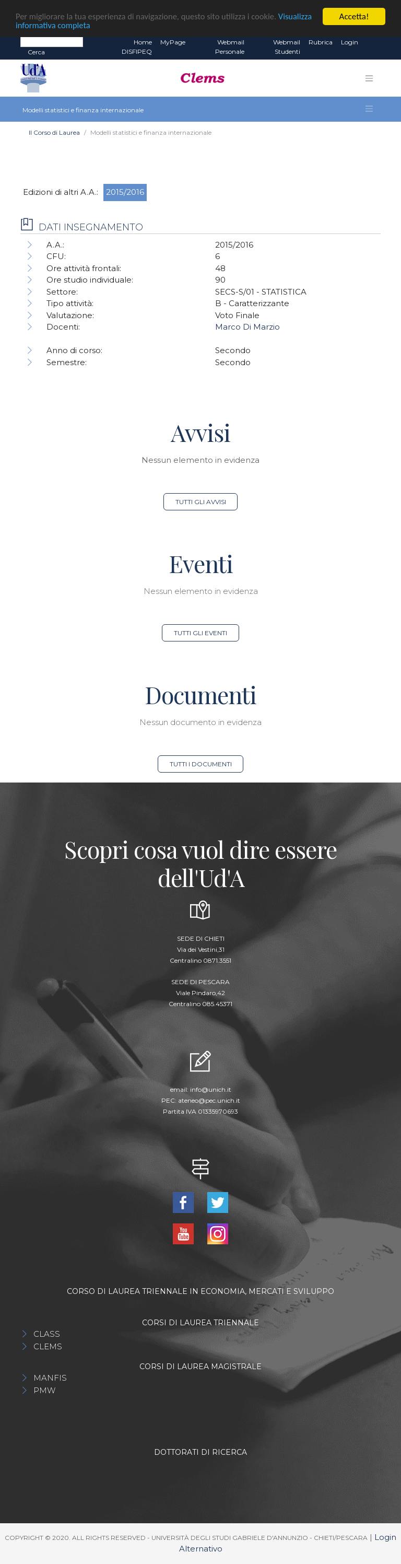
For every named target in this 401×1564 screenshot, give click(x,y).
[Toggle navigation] (369, 78)
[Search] (51, 42)
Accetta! (354, 16)
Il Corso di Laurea (54, 132)
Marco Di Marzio (247, 327)
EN (371, 42)
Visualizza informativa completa (72, 25)
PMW (44, 1390)
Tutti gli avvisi (200, 502)
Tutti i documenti (201, 764)
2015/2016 (125, 192)
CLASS (46, 1334)
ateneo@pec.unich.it (209, 1100)
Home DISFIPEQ (137, 46)
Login (349, 42)
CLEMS (47, 1346)
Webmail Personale (229, 46)
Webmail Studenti (286, 46)
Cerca (36, 52)
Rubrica (321, 42)
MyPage (172, 42)
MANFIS (50, 1378)
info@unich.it (210, 1089)
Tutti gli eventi (200, 633)
